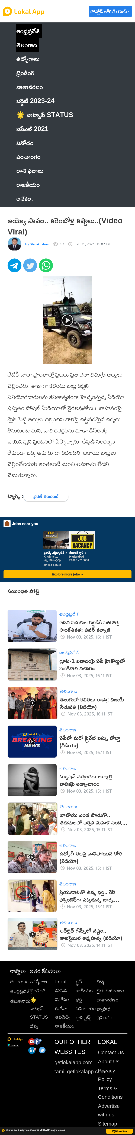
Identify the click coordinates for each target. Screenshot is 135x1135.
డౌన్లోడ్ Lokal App (119, 1131)
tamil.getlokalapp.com (79, 1071)
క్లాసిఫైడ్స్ (83, 1017)
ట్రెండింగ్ (38, 990)
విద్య (100, 981)
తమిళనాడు (20, 1001)
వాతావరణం (107, 999)
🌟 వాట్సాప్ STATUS (39, 1008)
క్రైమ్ (79, 981)
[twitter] (31, 267)
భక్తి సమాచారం (86, 1004)
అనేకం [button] (24, 198)
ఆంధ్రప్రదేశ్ (28, 30)
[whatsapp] (47, 267)
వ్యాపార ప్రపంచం (104, 1013)
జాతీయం (84, 990)
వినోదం (62, 999)
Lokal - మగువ (62, 986)
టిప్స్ (34, 1026)
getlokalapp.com (73, 1062)
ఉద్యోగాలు (39, 981)
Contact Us (111, 1052)
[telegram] (15, 267)
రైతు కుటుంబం (110, 990)
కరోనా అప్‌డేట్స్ (62, 1012)
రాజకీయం (64, 1026)
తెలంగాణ (26, 44)
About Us (108, 1061)
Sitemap (107, 1124)
